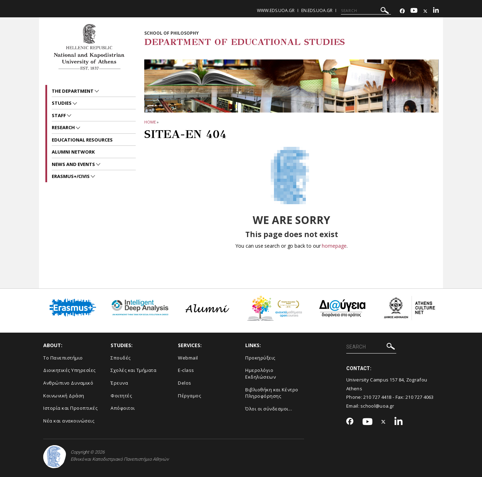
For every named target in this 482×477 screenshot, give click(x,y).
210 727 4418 (377, 397)
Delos (184, 383)
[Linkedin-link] (436, 11)
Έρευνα (119, 383)
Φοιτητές (121, 395)
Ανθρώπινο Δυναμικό (68, 383)
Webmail (188, 358)
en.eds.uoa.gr (316, 10)
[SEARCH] (366, 11)
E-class (186, 370)
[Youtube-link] (413, 11)
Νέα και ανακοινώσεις (68, 421)
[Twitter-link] (425, 11)
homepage (334, 245)
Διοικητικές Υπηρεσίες (69, 370)
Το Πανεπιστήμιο (63, 358)
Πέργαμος (189, 395)
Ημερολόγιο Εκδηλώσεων (260, 373)
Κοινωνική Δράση (63, 395)
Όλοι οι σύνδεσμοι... (268, 409)
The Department (73, 91)
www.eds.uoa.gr (276, 10)
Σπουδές (121, 358)
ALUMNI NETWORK (73, 152)
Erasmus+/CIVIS (71, 176)
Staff (59, 115)
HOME (150, 122)
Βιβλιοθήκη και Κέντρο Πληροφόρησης (271, 393)
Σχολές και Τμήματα (133, 370)
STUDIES (62, 103)
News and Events (74, 164)
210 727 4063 (419, 397)
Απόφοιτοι (123, 408)
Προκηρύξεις (260, 358)
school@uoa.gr (377, 406)
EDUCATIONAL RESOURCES (82, 140)
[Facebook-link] (402, 11)
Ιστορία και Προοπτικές (70, 408)
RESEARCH (64, 127)
